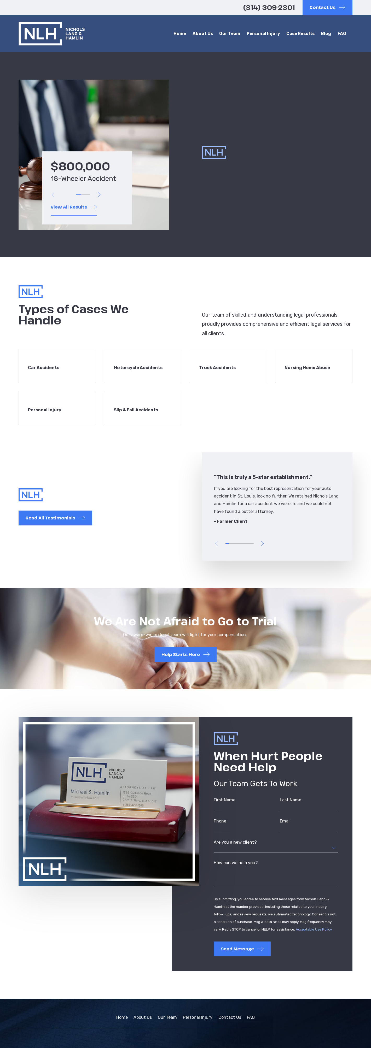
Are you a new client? (235, 845)
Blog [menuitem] (326, 33)
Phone (220, 823)
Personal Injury (197, 1017)
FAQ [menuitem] (342, 33)
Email (285, 823)
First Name (224, 802)
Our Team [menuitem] (229, 33)
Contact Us (229, 1017)
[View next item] (99, 194)
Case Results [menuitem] (300, 33)
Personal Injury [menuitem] (263, 33)
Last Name (291, 802)
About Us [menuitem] (203, 33)
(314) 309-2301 (269, 7)
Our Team (167, 1017)
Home (122, 1017)
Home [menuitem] (179, 33)
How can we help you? (236, 865)
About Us (143, 1017)
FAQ (251, 1017)
